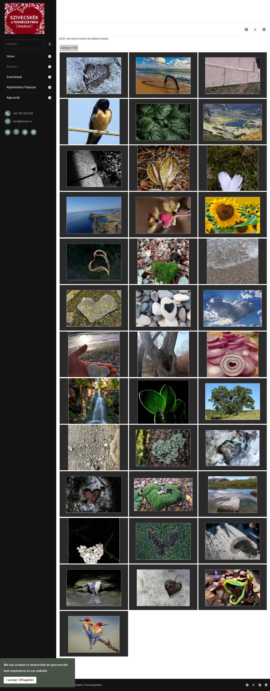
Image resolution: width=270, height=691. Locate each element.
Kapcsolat (29, 98)
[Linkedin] (266, 685)
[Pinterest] (260, 685)
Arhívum (29, 67)
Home (29, 56)
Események (29, 77)
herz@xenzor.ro (22, 121)
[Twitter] (253, 685)
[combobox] (25, 44)
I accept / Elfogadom (20, 680)
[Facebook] (247, 685)
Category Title (69, 47)
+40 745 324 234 (23, 113)
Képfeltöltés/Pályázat (29, 87)
